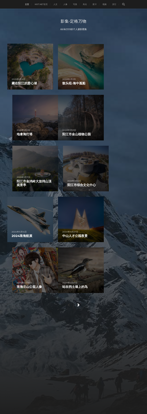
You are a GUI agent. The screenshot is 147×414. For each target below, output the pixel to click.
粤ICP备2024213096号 (88, 401)
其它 (114, 4)
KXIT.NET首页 (41, 4)
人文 (55, 4)
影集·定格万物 (73, 21)
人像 (65, 4)
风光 (85, 4)
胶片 (95, 4)
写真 (75, 4)
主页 (27, 4)
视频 (104, 4)
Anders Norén (68, 401)
